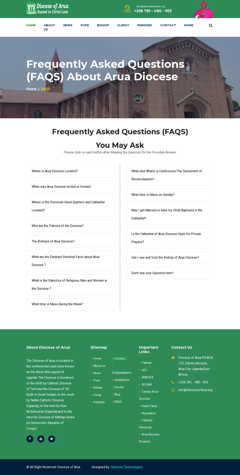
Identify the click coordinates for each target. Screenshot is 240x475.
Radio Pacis (148, 406)
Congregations (121, 369)
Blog (116, 394)
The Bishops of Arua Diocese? (53, 241)
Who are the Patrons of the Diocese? (58, 226)
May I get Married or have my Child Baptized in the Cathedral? (166, 214)
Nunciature (147, 413)
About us (98, 366)
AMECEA (146, 377)
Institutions (120, 380)
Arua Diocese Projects (149, 438)
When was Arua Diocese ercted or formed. (61, 187)
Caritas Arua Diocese (148, 395)
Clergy (123, 25)
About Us (49, 27)
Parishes (144, 25)
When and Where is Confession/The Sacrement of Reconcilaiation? (166, 175)
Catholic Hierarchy (146, 423)
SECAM (145, 384)
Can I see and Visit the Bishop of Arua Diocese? (165, 257)
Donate (118, 387)
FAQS (117, 402)
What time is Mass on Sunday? (153, 195)
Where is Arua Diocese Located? (55, 171)
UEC (143, 370)
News (68, 25)
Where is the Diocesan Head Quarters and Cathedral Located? (68, 206)
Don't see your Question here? (152, 273)
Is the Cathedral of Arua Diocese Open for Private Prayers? (166, 238)
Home (31, 25)
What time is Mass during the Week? (57, 304)
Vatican (145, 363)
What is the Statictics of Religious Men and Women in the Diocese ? (69, 284)
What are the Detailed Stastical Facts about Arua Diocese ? (65, 261)
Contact (168, 25)
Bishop (103, 25)
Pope (85, 25)
